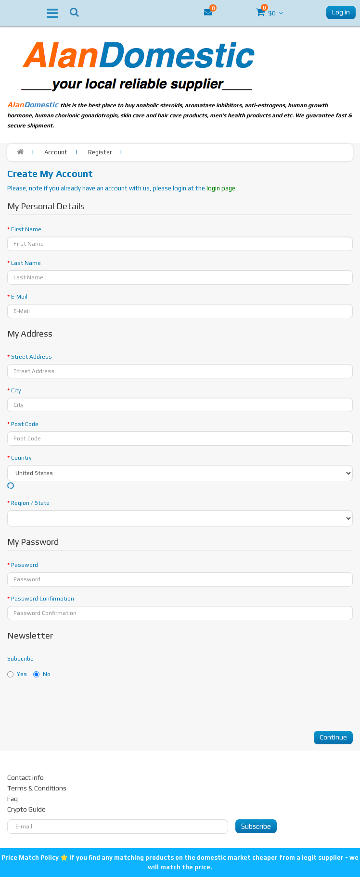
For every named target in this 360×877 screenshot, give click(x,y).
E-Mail (19, 296)
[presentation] (80, 705)
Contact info (25, 777)
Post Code (25, 424)
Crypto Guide (26, 809)
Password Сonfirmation (42, 598)
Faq (12, 798)
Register (100, 152)
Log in (341, 12)
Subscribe (20, 658)
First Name (26, 229)
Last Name (26, 263)
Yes (17, 674)
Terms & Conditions (36, 788)
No (42, 674)
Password (24, 565)
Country (21, 457)
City (16, 390)
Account (55, 152)
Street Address (31, 356)
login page (220, 188)
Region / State (30, 503)
